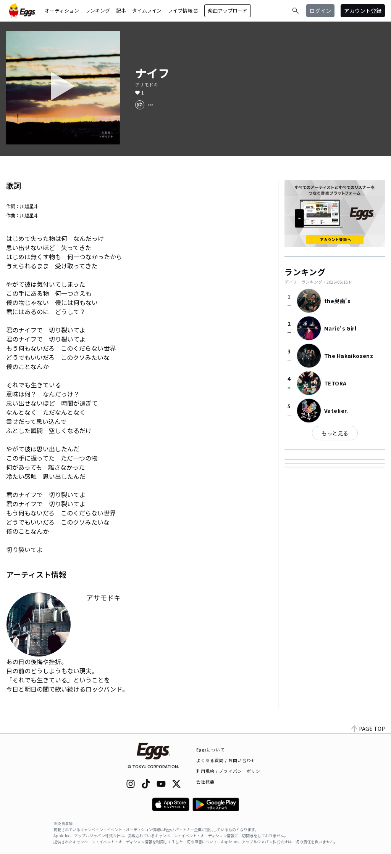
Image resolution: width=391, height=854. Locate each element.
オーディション (62, 10)
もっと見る (335, 433)
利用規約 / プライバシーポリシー (230, 771)
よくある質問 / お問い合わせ (226, 760)
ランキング (97, 10)
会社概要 (205, 782)
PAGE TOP (368, 728)
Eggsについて (210, 749)
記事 (121, 10)
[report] (150, 104)
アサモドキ (146, 85)
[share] (139, 104)
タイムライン (147, 10)
